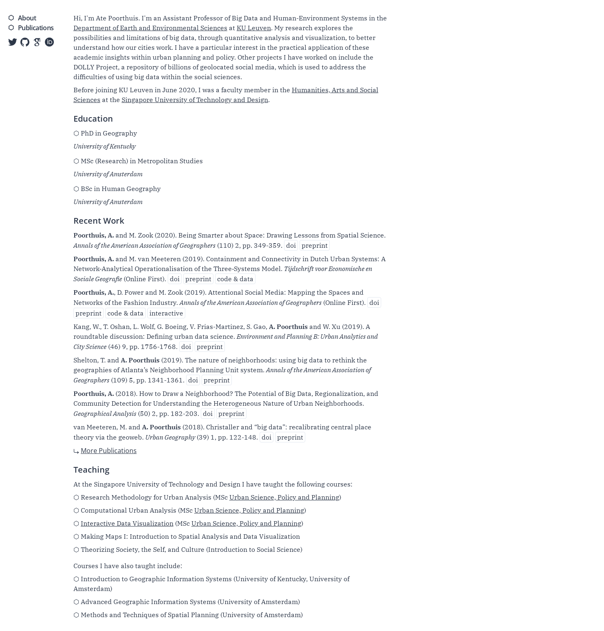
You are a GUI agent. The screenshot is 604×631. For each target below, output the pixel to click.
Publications (36, 27)
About (27, 17)
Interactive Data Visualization (127, 523)
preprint (315, 245)
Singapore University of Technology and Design (195, 100)
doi (291, 245)
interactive (166, 313)
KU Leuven (254, 28)
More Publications (109, 450)
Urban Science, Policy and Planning (284, 497)
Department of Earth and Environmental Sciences (150, 28)
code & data (235, 279)
